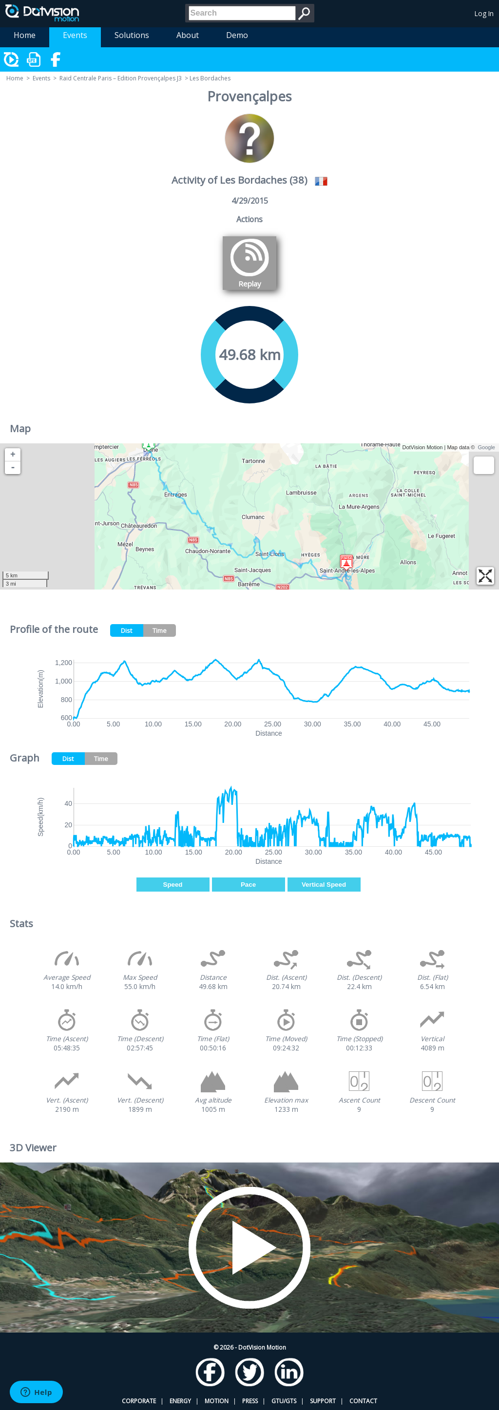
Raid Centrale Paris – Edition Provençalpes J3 (120, 78)
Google (486, 447)
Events (75, 35)
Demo (237, 35)
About (187, 35)
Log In (484, 13)
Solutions (132, 35)
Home (25, 35)
